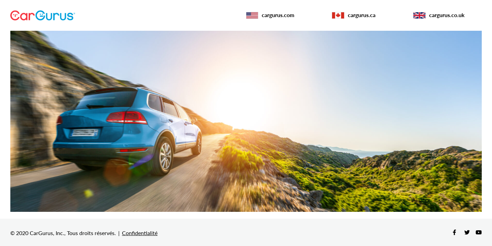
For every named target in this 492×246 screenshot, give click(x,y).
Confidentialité (140, 233)
